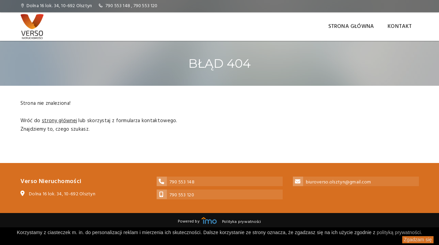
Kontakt (400, 26)
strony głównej (59, 121)
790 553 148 (118, 6)
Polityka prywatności (241, 221)
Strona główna (351, 26)
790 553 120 (146, 6)
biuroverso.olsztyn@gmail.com (338, 182)
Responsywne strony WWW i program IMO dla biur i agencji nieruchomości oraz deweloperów (209, 220)
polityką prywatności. (399, 232)
